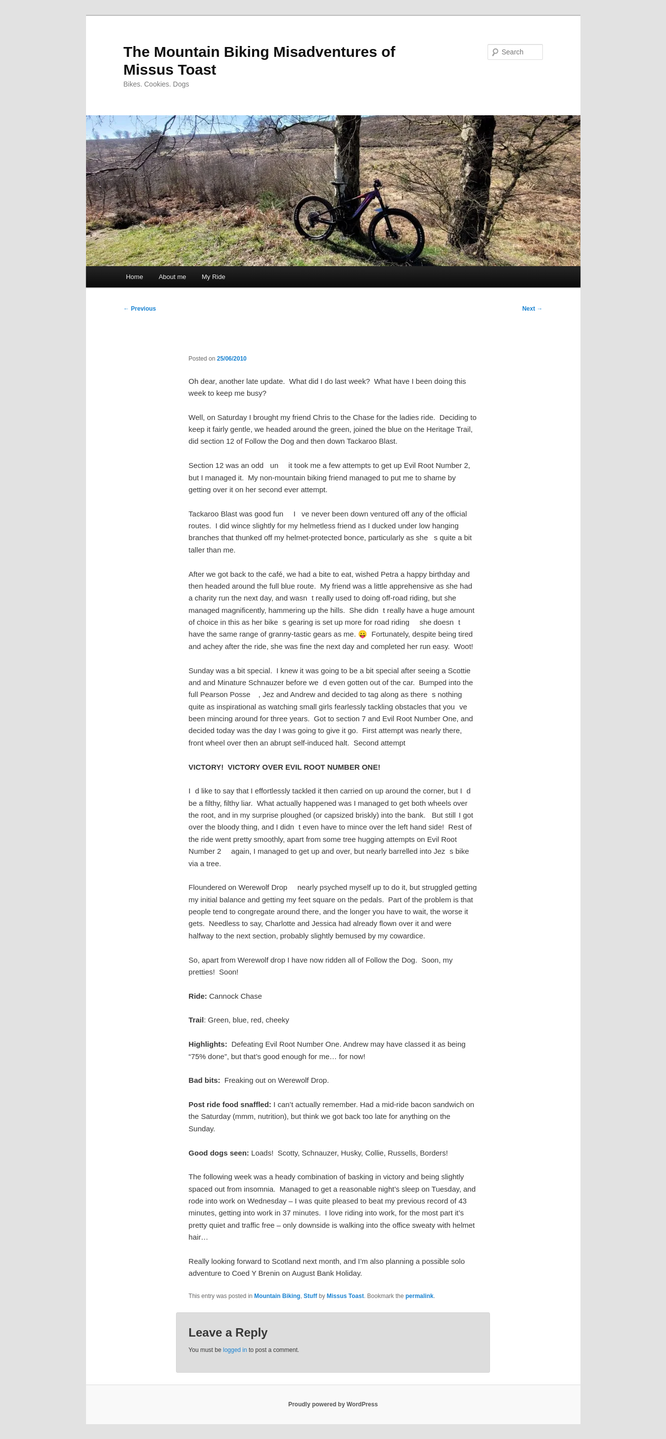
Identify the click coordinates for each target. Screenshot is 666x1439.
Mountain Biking (277, 1296)
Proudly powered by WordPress (333, 1404)
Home (134, 276)
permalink (419, 1296)
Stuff (310, 1296)
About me (172, 276)
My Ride (213, 276)
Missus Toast (345, 1296)
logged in (235, 1349)
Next (532, 308)
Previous (140, 308)
